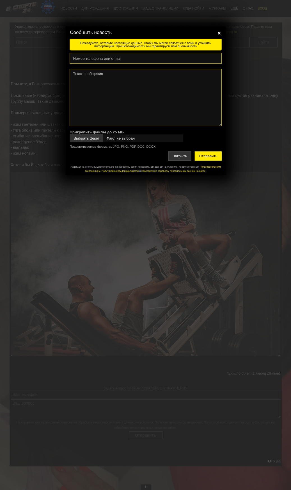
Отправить (208, 156)
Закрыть (180, 156)
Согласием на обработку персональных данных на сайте (173, 171)
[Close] (219, 33)
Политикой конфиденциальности (119, 171)
